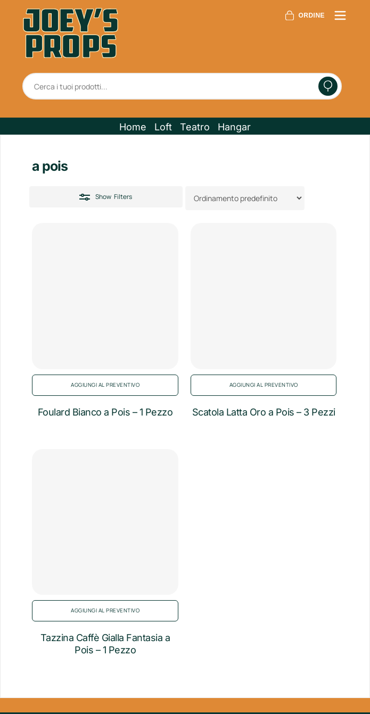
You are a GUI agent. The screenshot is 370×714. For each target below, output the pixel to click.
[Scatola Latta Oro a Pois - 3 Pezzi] (264, 296)
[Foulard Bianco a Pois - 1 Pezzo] (105, 296)
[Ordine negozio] (245, 198)
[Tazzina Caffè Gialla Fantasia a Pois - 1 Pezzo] (105, 522)
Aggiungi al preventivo (105, 384)
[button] (132, 127)
